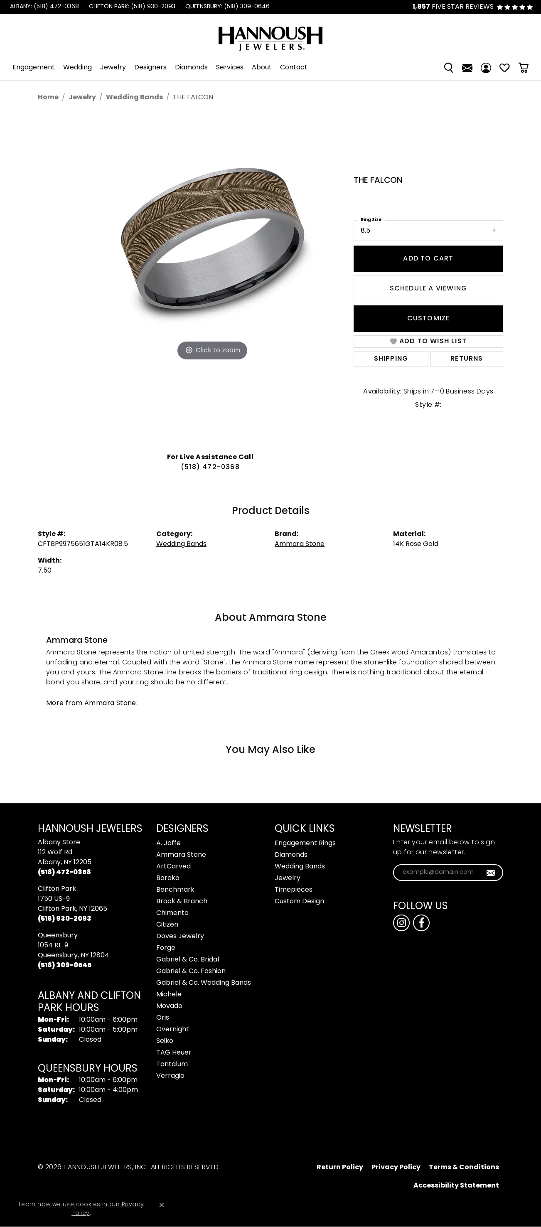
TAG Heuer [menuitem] (174, 1052)
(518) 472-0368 (210, 467)
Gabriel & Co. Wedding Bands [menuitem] (203, 983)
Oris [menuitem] (162, 1018)
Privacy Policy (396, 1167)
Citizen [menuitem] (167, 925)
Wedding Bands (134, 98)
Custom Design (299, 901)
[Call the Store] (64, 872)
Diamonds (191, 67)
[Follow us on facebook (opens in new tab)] (421, 923)
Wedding (77, 67)
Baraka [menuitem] (168, 878)
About (262, 67)
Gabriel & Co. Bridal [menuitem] (187, 959)
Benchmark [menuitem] (175, 890)
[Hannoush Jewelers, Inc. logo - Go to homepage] (270, 34)
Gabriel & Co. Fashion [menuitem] (191, 971)
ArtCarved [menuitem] (173, 866)
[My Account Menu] (486, 67)
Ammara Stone (300, 544)
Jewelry (113, 67)
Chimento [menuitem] (172, 913)
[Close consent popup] (161, 1204)
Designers (150, 67)
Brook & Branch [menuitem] (181, 901)
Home (48, 98)
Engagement (33, 67)
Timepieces (293, 890)
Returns (466, 359)
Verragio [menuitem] (170, 1076)
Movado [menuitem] (169, 1006)
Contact (293, 67)
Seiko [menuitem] (164, 1041)
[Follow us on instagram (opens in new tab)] (401, 923)
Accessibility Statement (456, 1186)
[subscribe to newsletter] (491, 872)
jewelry (82, 98)
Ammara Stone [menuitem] (181, 855)
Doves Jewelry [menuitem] (180, 936)
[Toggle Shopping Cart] (523, 67)
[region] (212, 279)
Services (229, 67)
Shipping (391, 359)
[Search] (448, 67)
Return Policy (340, 1167)
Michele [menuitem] (169, 994)
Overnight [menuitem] (172, 1029)
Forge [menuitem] (165, 948)
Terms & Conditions (464, 1167)
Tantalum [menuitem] (172, 1064)
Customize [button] (428, 318)
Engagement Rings (305, 843)
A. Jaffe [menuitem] (168, 843)
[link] (43, 7)
